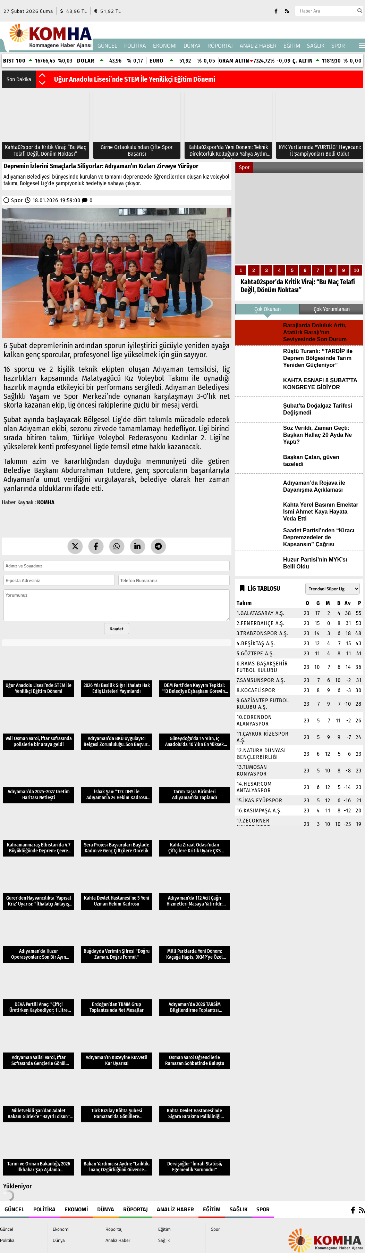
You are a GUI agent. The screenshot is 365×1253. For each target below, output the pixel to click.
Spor (338, 45)
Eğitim (291, 45)
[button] (42, 75)
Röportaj (220, 45)
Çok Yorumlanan (332, 309)
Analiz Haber (258, 45)
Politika (135, 45)
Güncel (107, 45)
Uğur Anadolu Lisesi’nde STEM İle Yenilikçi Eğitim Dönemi (134, 79)
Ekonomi (165, 45)
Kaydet (117, 628)
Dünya (192, 45)
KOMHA (45, 502)
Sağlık (315, 45)
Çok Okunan (267, 309)
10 (356, 270)
